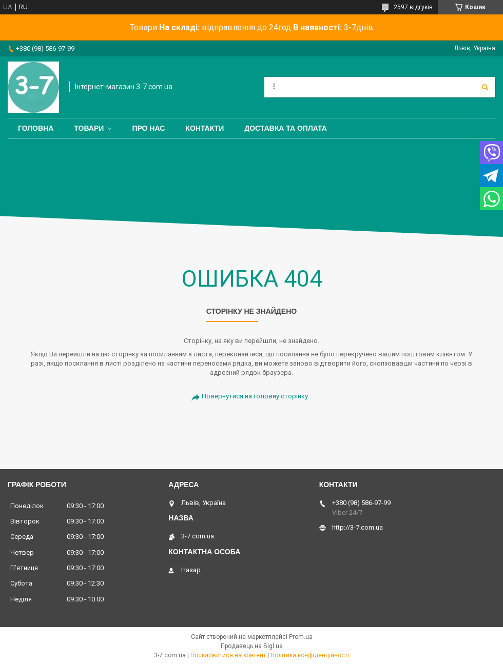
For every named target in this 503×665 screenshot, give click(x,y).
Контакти (204, 128)
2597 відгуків (413, 7)
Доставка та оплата (285, 128)
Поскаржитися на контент (228, 655)
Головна (35, 128)
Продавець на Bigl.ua (252, 646)
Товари (89, 128)
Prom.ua (301, 636)
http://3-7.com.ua (357, 527)
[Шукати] (485, 87)
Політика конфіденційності (309, 655)
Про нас (148, 128)
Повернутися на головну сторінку (255, 396)
